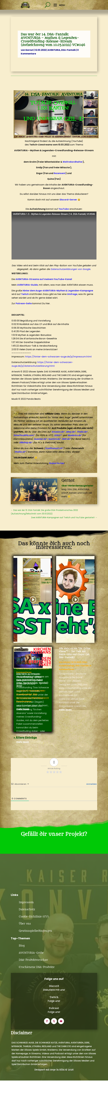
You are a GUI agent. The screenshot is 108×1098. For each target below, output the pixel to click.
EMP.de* (66, 439)
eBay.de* (71, 431)
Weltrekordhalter (73, 161)
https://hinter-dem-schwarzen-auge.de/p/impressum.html (58, 356)
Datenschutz (27, 932)
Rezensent (60, 173)
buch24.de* (55, 439)
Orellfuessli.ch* (54, 448)
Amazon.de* (58, 431)
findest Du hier (56, 463)
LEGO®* (58, 435)
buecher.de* (40, 439)
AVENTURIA (54, 50)
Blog (22, 968)
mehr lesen (22, 741)
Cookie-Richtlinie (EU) (34, 939)
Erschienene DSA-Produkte (37, 990)
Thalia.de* (82, 431)
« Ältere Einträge (25, 737)
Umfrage (72, 294)
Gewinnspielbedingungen (35, 954)
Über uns (25, 946)
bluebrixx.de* (75, 435)
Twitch (25, 294)
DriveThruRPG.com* (24, 435)
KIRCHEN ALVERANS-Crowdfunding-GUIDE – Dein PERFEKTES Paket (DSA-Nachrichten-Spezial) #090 (32, 680)
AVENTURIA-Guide (27, 284)
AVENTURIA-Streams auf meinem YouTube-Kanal (43, 279)
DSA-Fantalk (68, 50)
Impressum (26, 925)
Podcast (54, 1031)
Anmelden (91, 784)
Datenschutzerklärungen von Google (70, 269)
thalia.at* (20, 451)
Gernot (29, 50)
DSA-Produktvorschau (33, 983)
